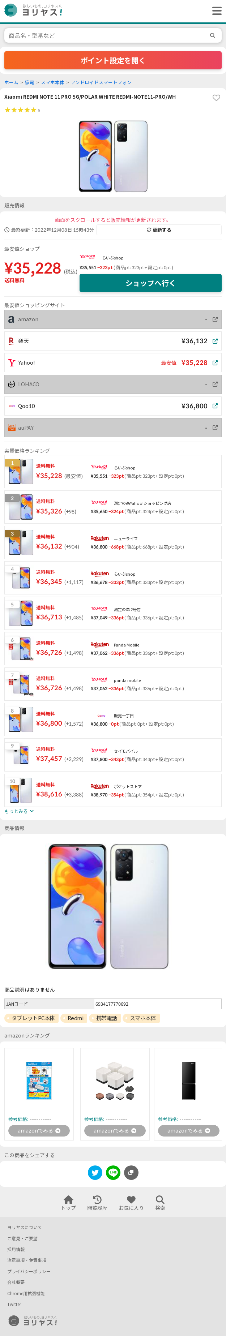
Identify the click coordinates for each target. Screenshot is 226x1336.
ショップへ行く (150, 283)
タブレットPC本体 (33, 1018)
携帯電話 (106, 1018)
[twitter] (95, 1173)
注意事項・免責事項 (26, 1260)
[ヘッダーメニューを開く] (215, 11)
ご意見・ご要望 (22, 1238)
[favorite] (216, 98)
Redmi (76, 1018)
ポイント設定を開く (113, 60)
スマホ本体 (52, 82)
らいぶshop (113, 257)
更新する (159, 230)
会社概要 (16, 1282)
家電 (29, 82)
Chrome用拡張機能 (26, 1293)
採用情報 (16, 1249)
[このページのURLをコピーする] (131, 1172)
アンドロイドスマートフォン (101, 82)
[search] (213, 35)
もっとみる (19, 811)
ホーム (11, 82)
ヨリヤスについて (24, 1227)
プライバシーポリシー (29, 1271)
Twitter (14, 1304)
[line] (113, 1173)
